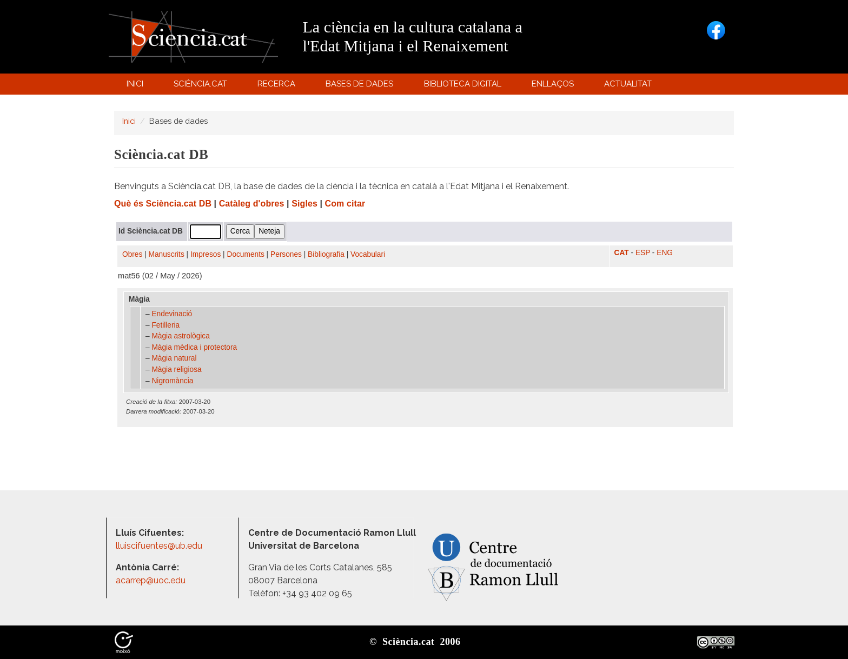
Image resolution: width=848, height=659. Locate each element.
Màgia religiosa (176, 369)
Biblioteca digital (464, 86)
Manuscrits (166, 254)
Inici (135, 84)
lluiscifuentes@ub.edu (160, 546)
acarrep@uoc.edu (151, 580)
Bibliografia (326, 254)
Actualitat (629, 86)
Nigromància (172, 381)
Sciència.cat (201, 86)
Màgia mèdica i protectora (194, 347)
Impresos (205, 254)
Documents (245, 254)
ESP (642, 253)
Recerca (278, 86)
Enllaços (553, 84)
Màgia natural (173, 358)
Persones (286, 254)
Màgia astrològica (180, 336)
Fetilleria (165, 325)
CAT (621, 253)
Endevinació (171, 314)
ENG (665, 253)
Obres (132, 254)
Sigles (304, 203)
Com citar (345, 203)
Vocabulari (367, 254)
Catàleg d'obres (251, 203)
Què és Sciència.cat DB (162, 203)
